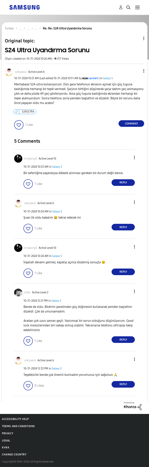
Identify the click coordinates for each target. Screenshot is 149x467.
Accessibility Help (15, 419)
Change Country (14, 454)
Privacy (7, 433)
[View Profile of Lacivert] (93, 78)
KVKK (5, 447)
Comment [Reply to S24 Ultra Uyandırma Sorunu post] (131, 123)
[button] (137, 71)
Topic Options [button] (137, 38)
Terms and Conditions (18, 426)
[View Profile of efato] (27, 292)
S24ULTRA (28, 111)
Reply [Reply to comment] (123, 182)
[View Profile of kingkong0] (30, 158)
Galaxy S (108, 78)
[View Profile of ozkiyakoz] (21, 72)
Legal (6, 440)
